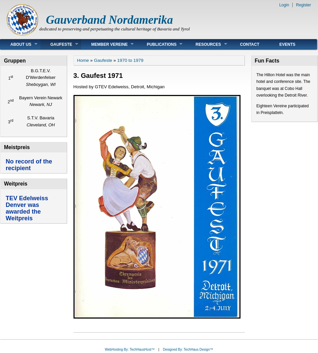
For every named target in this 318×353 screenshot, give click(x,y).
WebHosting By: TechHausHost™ (130, 349)
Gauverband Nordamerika (109, 19)
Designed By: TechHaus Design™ (188, 349)
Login (284, 5)
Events (287, 44)
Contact (250, 44)
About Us (18, 44)
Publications (159, 44)
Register (303, 5)
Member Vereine (107, 44)
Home (83, 60)
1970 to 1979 (130, 60)
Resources (206, 44)
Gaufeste (59, 44)
